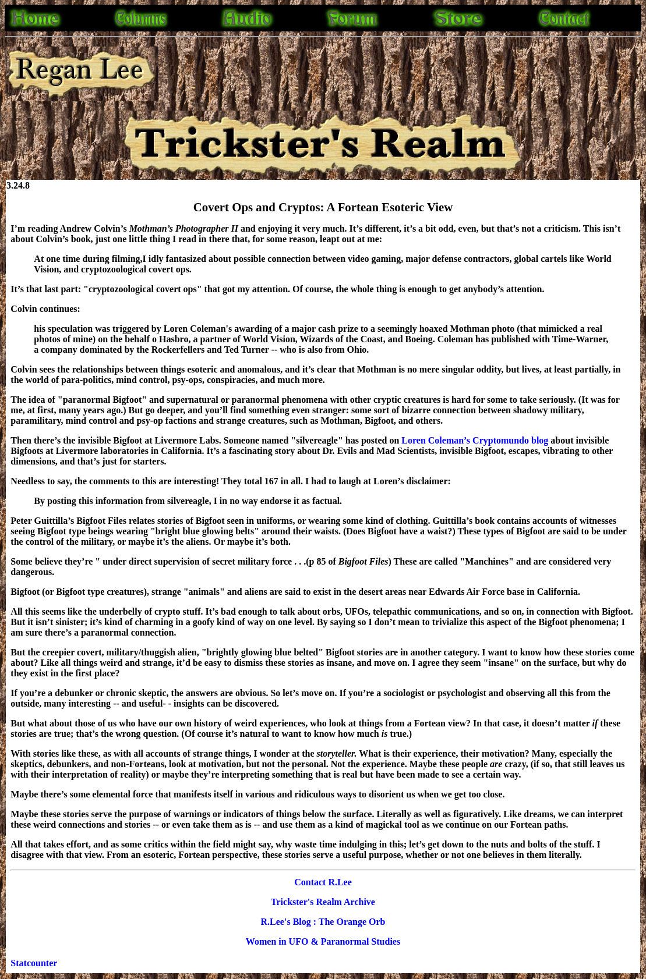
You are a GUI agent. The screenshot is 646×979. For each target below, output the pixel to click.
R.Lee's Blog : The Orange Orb (323, 922)
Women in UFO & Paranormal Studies (323, 941)
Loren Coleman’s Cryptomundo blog (475, 440)
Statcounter (33, 963)
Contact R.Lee (323, 882)
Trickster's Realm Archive (323, 902)
